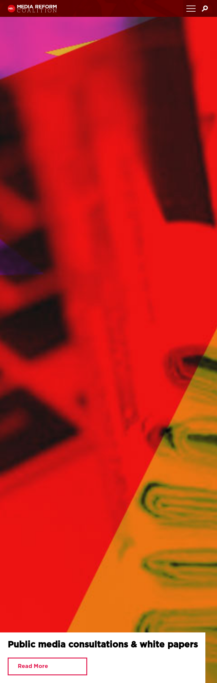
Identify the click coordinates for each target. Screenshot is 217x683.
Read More (33, 666)
